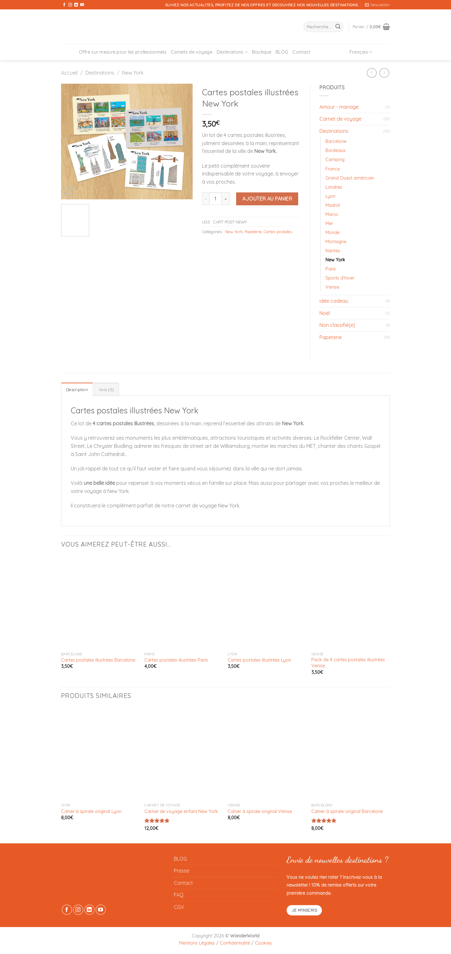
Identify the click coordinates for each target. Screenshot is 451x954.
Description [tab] (77, 389)
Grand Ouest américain (349, 178)
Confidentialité (235, 943)
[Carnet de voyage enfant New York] (183, 753)
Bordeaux (335, 150)
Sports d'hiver (339, 278)
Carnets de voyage (191, 52)
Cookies (263, 943)
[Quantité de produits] (215, 198)
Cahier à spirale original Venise (260, 811)
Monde (332, 232)
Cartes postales (278, 231)
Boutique (261, 52)
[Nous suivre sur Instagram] (70, 5)
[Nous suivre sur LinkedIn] (76, 5)
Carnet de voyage (340, 119)
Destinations (232, 52)
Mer (329, 223)
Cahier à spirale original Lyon (91, 811)
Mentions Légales (197, 943)
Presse (181, 871)
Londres (333, 187)
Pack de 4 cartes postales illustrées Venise (348, 662)
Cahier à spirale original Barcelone (347, 811)
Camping (335, 159)
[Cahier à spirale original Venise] (266, 753)
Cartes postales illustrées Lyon (259, 660)
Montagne (335, 241)
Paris (330, 269)
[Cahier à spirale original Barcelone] (350, 753)
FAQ (179, 895)
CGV (179, 907)
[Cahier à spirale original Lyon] (99, 753)
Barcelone (335, 141)
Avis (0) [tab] (106, 389)
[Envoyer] (338, 27)
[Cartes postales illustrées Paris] (183, 602)
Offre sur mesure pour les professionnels (123, 52)
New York (132, 73)
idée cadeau (333, 301)
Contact (301, 52)
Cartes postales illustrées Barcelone (98, 660)
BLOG (282, 52)
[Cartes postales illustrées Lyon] (266, 602)
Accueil (69, 73)
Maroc (332, 214)
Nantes (332, 251)
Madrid (332, 205)
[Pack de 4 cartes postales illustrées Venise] (350, 602)
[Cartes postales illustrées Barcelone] (99, 602)
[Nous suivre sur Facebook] (64, 5)
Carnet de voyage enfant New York (181, 811)
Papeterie (253, 231)
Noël (324, 313)
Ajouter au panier (267, 199)
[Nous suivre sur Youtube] (82, 5)
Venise (332, 287)
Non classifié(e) (337, 325)
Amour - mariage (339, 107)
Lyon (330, 196)
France (332, 169)
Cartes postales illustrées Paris (176, 660)
